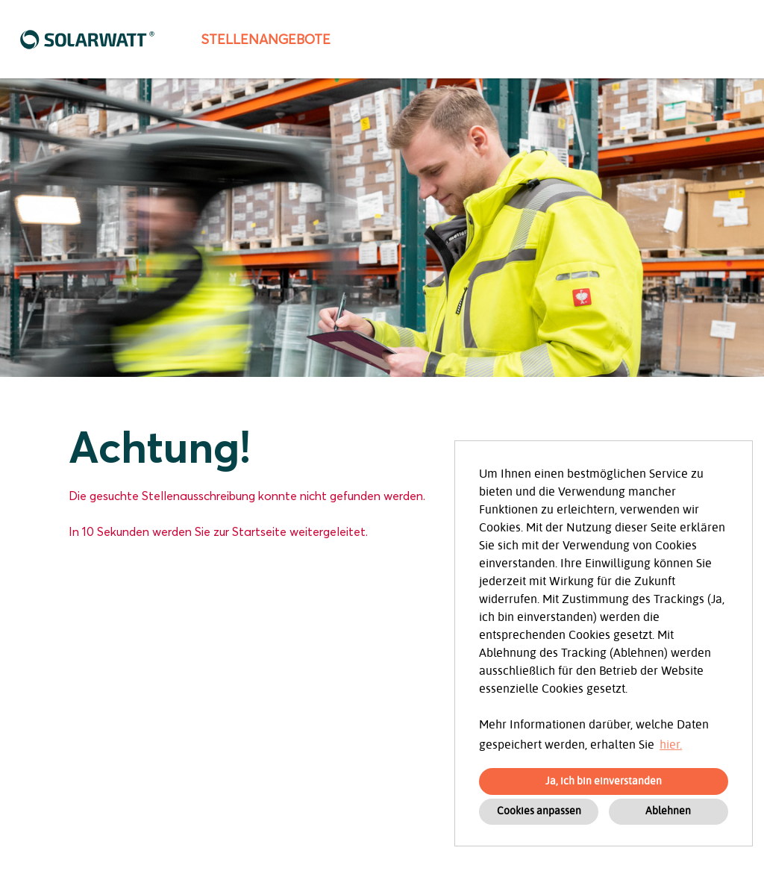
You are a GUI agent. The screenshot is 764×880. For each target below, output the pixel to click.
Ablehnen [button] (668, 811)
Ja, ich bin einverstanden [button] (603, 781)
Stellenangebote (266, 39)
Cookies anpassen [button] (539, 811)
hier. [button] (671, 745)
